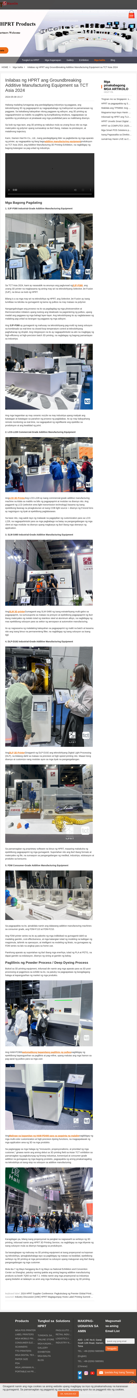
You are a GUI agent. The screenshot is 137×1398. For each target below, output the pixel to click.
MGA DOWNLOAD (53, 11)
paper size (21, 1359)
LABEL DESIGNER (68, 21)
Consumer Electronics (25, 1342)
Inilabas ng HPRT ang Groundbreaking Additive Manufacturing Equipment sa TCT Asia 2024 (72, 67)
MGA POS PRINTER (25, 1330)
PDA (17, 1363)
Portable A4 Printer (25, 1371)
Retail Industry (64, 1334)
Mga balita (99, 60)
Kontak (86, 11)
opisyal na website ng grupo (112, 11)
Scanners (21, 1347)
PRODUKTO (25, 11)
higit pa (108, 92)
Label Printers (24, 1334)
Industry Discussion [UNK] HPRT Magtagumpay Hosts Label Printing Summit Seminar (57, 1297)
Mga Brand (37, 11)
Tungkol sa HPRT (30, 60)
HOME (14, 11)
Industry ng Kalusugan (64, 1342)
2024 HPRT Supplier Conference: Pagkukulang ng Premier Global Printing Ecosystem (63, 1293)
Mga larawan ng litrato (25, 1367)
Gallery (70, 60)
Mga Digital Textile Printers (25, 1355)
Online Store (46, 1339)
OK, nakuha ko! (68, 1394)
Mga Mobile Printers (25, 1338)
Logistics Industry (64, 1338)
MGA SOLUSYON (73, 11)
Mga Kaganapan (53, 60)
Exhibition (84, 60)
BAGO (94, 11)
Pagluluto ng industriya (64, 1330)
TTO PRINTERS (23, 1351)
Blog (113, 60)
